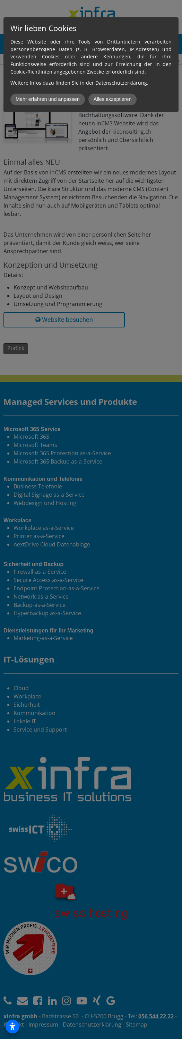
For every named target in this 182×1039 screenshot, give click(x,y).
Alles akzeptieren (113, 99)
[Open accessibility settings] (12, 1026)
